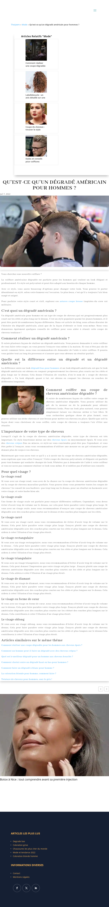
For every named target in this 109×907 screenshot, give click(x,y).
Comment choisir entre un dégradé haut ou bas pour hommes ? (34, 662)
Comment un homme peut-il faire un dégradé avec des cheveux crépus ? (39, 651)
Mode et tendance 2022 (24, 852)
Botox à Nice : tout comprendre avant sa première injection (38, 779)
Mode (24, 24)
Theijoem (15, 24)
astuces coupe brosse (71, 301)
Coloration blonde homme (25, 856)
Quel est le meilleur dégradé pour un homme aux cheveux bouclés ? (37, 656)
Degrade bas (19, 841)
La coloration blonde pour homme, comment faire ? (28, 673)
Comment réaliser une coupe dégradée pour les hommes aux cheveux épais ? (41, 645)
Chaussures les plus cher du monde (30, 848)
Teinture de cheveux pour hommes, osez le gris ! (26, 679)
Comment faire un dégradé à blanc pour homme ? (27, 668)
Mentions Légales (21, 877)
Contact (16, 873)
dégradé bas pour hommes (45, 368)
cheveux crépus (14, 443)
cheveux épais (59, 440)
